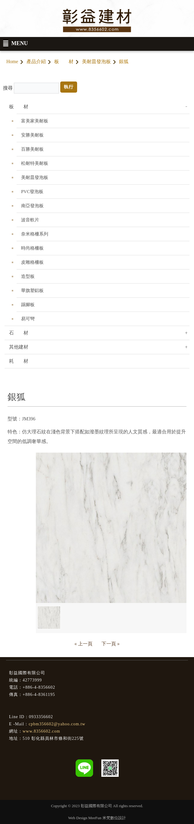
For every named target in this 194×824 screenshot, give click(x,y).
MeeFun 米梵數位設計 (107, 818)
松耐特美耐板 (34, 163)
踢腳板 (28, 304)
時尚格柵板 (32, 248)
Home (12, 61)
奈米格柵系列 (34, 234)
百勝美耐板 (32, 149)
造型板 (28, 276)
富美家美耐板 (34, 120)
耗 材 (18, 361)
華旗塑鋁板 (32, 290)
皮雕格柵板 (32, 262)
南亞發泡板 (32, 205)
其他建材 (18, 346)
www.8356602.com (41, 731)
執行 (69, 87)
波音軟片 (30, 219)
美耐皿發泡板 (96, 61)
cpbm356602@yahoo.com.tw (57, 724)
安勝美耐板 (32, 135)
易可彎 (28, 318)
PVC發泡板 (32, 191)
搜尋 (8, 88)
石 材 (18, 332)
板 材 (64, 61)
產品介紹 (36, 61)
